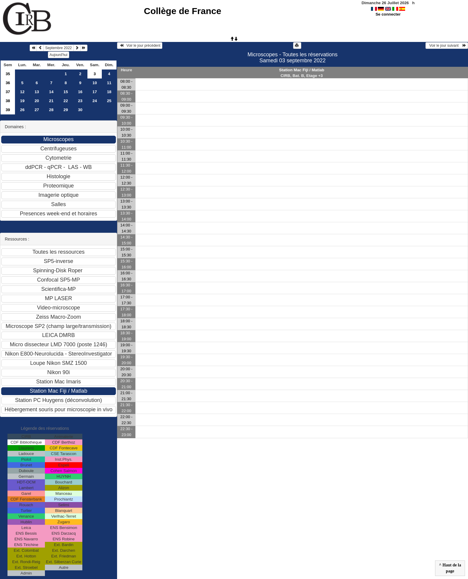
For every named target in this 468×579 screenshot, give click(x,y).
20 (36, 101)
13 (36, 92)
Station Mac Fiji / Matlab (301, 70)
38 (8, 101)
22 (65, 101)
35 (8, 74)
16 (80, 92)
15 (65, 92)
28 (51, 110)
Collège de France (182, 11)
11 (109, 83)
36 (8, 83)
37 (8, 92)
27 (36, 110)
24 (95, 101)
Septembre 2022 (58, 48)
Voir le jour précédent (139, 45)
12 (22, 92)
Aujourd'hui (59, 55)
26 (22, 110)
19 (22, 101)
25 (109, 101)
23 (80, 101)
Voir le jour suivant (446, 45)
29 (65, 110)
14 (51, 92)
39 (8, 110)
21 (51, 101)
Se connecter (388, 14)
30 (80, 110)
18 (109, 92)
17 (95, 92)
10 (95, 83)
